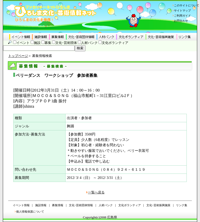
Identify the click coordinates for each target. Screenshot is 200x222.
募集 (48, 43)
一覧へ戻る (96, 192)
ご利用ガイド (182, 15)
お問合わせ (181, 20)
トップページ (18, 56)
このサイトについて (186, 5)
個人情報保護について (30, 211)
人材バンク (89, 43)
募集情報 (57, 205)
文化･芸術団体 (66, 43)
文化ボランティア (115, 43)
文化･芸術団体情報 (81, 205)
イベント (23, 43)
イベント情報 (21, 205)
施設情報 (40, 205)
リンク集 (181, 205)
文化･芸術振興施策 (158, 205)
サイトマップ (182, 10)
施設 (37, 43)
